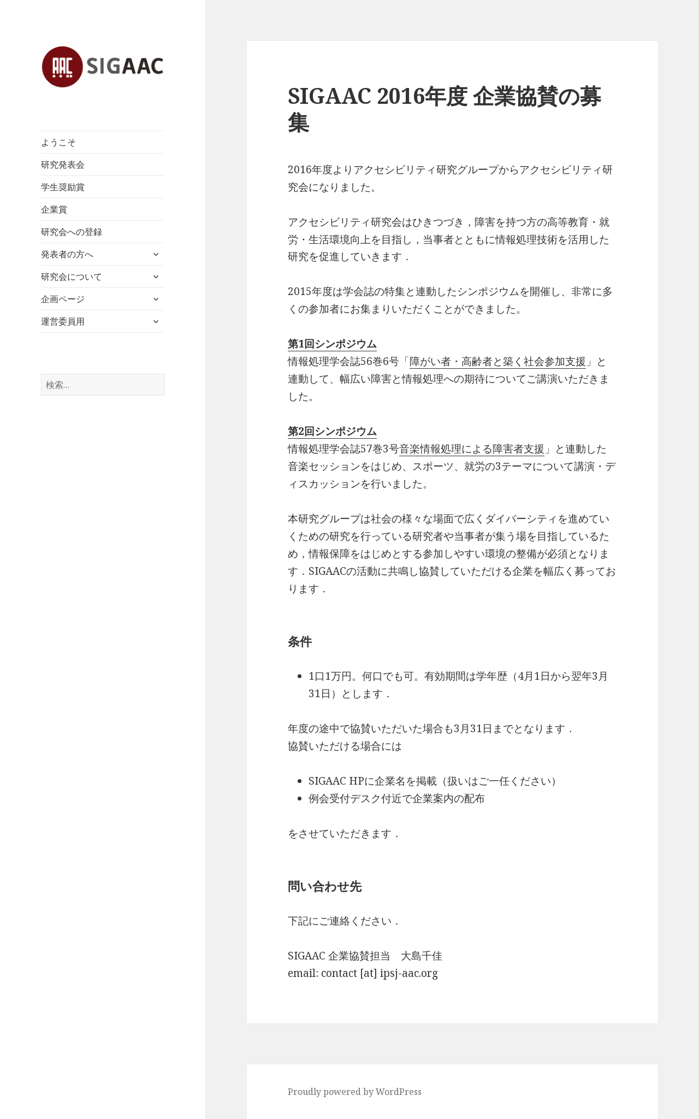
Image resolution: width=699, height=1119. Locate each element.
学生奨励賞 (63, 187)
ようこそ (58, 142)
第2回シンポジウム (332, 431)
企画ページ (63, 299)
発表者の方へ (67, 254)
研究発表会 (63, 164)
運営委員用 (63, 321)
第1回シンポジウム (332, 344)
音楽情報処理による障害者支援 (471, 448)
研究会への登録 (71, 232)
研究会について (71, 276)
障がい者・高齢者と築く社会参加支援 (498, 361)
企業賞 (54, 209)
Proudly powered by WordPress (355, 1092)
